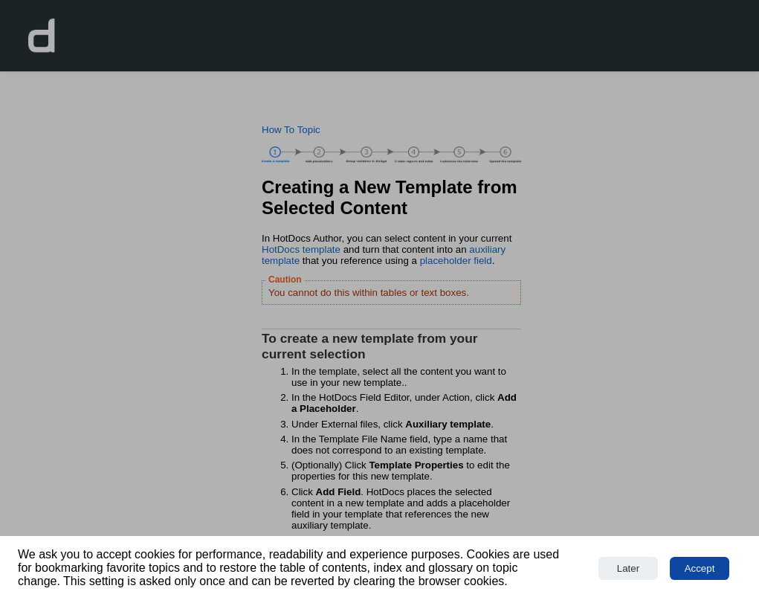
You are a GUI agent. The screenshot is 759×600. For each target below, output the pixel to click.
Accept (700, 568)
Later (628, 568)
